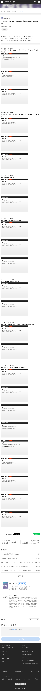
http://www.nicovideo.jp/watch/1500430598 (14, 204)
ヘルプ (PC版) (35, 671)
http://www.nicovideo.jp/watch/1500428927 (14, 143)
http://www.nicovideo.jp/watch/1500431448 (14, 229)
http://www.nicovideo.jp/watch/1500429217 (14, 186)
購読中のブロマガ (27, 654)
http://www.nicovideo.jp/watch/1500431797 (14, 290)
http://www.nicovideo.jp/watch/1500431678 (14, 265)
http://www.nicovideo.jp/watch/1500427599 (14, 60)
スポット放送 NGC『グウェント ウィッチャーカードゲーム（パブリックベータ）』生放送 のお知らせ (17, 570)
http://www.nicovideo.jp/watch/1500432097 (14, 308)
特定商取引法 (19, 671)
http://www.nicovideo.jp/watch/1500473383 (14, 412)
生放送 (14, 11)
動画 (8, 11)
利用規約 (4, 671)
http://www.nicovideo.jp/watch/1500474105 (14, 465)
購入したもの (25, 647)
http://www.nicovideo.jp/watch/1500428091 (14, 78)
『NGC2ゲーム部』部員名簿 (9, 558)
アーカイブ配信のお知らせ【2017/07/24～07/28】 (15, 566)
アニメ (3, 654)
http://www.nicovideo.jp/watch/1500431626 (14, 247)
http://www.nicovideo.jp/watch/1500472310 (14, 394)
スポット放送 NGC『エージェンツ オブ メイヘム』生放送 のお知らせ (17, 562)
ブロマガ (20, 11)
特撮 (3, 661)
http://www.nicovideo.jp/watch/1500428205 (14, 96)
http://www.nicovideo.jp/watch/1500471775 (14, 376)
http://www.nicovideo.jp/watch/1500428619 (14, 125)
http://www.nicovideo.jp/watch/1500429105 (14, 161)
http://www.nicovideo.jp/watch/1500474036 (14, 447)
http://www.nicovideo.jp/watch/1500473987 (14, 429)
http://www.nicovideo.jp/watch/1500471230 (14, 333)
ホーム (3, 11)
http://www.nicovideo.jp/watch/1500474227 (14, 501)
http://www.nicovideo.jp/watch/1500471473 (14, 351)
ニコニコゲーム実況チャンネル (10, 6)
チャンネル (27, 679)
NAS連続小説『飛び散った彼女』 (10, 554)
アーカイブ (4, 29)
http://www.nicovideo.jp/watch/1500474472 (14, 519)
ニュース (18, 679)
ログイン (14, 629)
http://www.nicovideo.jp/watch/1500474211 (14, 483)
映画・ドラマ (5, 658)
